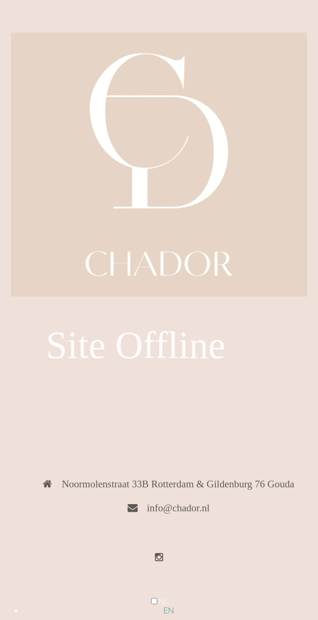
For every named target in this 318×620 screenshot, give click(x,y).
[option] (168, 610)
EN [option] (168, 610)
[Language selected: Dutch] (159, 606)
